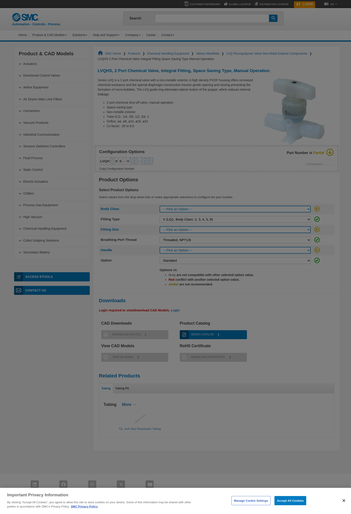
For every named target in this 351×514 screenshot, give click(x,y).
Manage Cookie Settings (251, 506)
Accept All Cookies (290, 506)
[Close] (344, 506)
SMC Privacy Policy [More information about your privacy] (84, 512)
